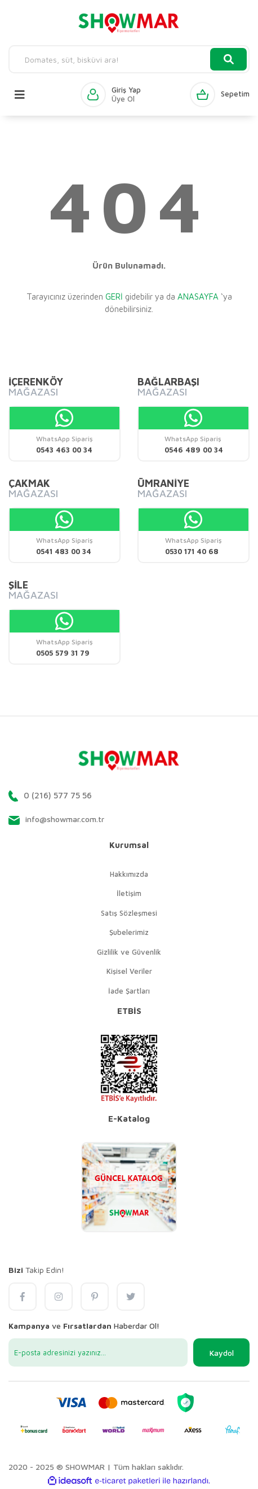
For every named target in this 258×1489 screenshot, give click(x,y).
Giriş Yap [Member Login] (126, 90)
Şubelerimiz (129, 932)
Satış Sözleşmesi (129, 912)
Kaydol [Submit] (222, 1353)
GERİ (114, 296)
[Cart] (220, 94)
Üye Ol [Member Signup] (123, 99)
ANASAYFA (198, 296)
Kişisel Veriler (129, 971)
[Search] (129, 59)
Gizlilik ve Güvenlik (129, 951)
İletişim (129, 893)
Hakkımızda (129, 874)
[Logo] (129, 22)
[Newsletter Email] (98, 1352)
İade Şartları (129, 990)
